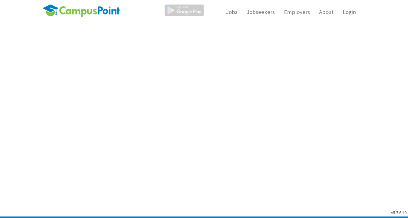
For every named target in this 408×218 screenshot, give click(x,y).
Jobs (232, 11)
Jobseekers (261, 11)
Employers (297, 11)
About (326, 11)
